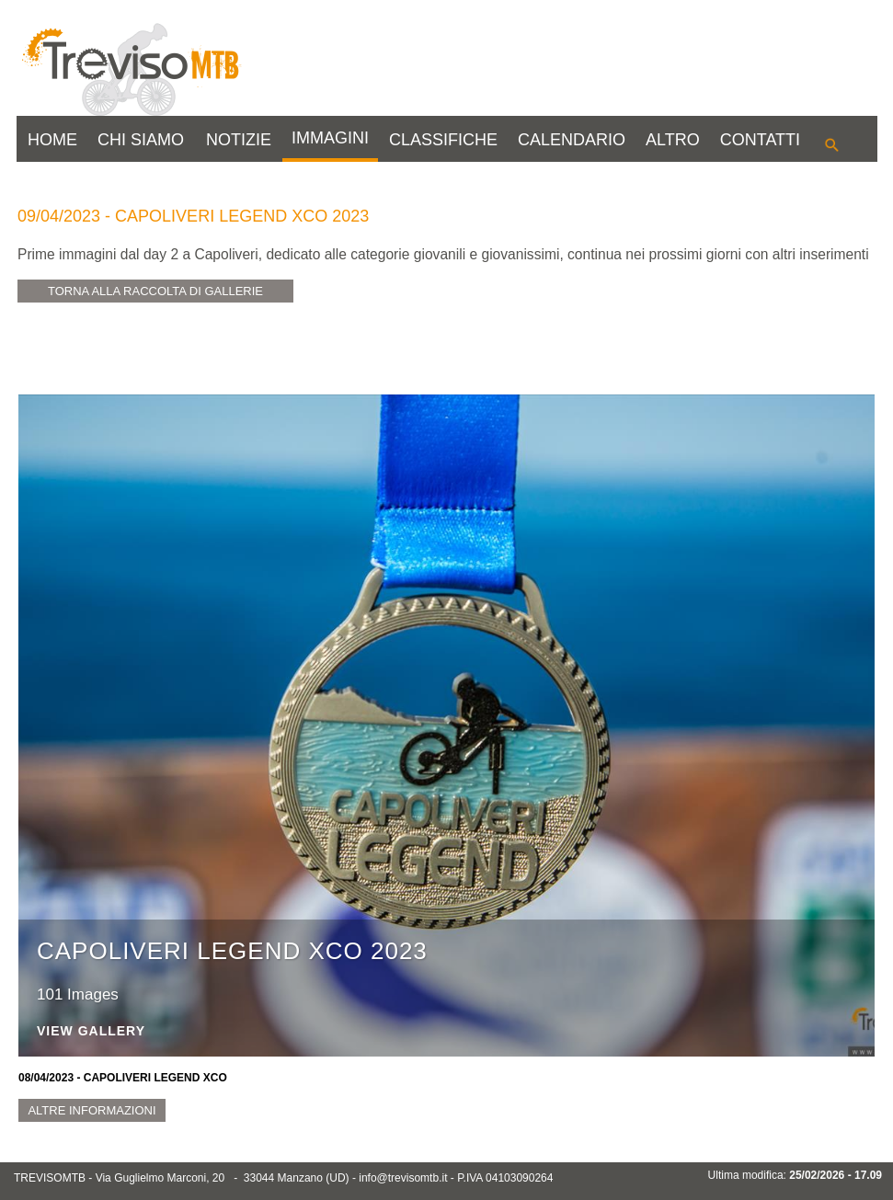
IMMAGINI (330, 138)
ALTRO (673, 140)
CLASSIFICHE (443, 140)
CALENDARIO (571, 140)
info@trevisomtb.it (403, 1177)
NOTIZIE (238, 140)
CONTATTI (760, 140)
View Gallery (91, 1031)
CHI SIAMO (140, 140)
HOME (52, 140)
